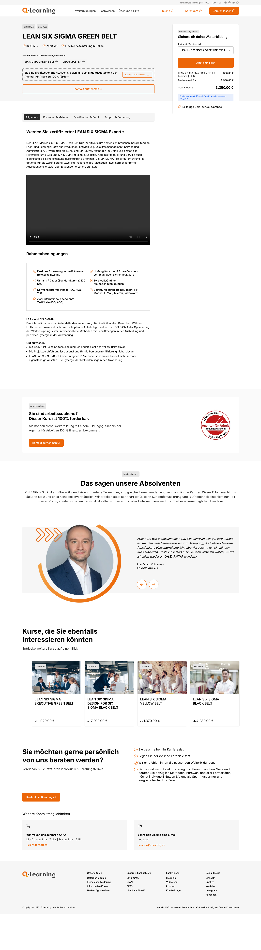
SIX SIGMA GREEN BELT (41, 61)
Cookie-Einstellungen (229, 907)
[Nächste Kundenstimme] (153, 584)
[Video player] (88, 210)
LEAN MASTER (74, 61)
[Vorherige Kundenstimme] (141, 584)
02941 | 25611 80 (213, 2)
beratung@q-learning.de (191, 2)
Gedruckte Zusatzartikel (189, 44)
